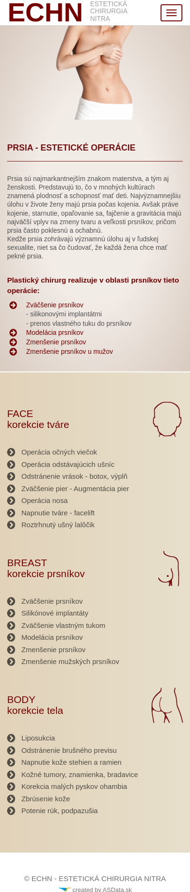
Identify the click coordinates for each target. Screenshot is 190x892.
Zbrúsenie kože (45, 799)
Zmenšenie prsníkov (56, 342)
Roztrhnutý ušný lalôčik (58, 525)
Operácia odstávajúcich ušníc (67, 464)
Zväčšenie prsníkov (55, 305)
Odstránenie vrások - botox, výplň (74, 476)
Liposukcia (38, 738)
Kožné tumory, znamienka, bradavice (79, 774)
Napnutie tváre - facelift (58, 513)
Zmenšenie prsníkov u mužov (69, 351)
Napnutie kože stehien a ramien (71, 762)
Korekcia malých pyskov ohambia (74, 786)
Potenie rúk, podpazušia (59, 811)
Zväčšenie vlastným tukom (63, 625)
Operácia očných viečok (59, 452)
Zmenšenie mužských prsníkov (70, 661)
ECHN (45, 12)
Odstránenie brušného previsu (69, 750)
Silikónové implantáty (54, 613)
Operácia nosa (44, 500)
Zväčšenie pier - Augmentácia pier (75, 488)
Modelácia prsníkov (55, 332)
